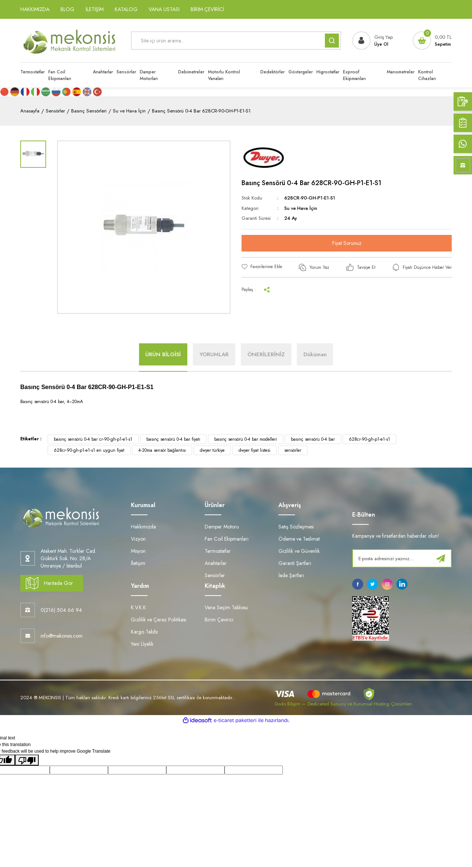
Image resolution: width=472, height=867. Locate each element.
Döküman (317, 354)
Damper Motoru (222, 526)
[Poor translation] (27, 760)
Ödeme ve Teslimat (299, 538)
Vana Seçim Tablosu (226, 607)
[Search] (236, 40)
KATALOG (126, 9)
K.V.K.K (138, 607)
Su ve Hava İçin (300, 208)
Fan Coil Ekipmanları (227, 538)
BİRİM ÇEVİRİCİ (207, 9)
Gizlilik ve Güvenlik (299, 551)
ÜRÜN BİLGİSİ (160, 354)
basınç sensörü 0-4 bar (313, 439)
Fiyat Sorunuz (346, 243)
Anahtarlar (216, 563)
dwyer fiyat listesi (254, 450)
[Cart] (432, 40)
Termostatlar (218, 551)
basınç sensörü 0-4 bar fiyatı (173, 439)
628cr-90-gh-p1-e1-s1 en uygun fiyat (89, 450)
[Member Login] (372, 40)
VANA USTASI (164, 9)
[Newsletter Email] (402, 558)
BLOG (67, 9)
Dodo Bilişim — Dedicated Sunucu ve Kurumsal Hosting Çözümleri (343, 703)
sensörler (292, 450)
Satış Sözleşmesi (296, 526)
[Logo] (70, 41)
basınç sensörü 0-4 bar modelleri (245, 439)
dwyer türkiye (212, 450)
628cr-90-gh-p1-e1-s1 (369, 439)
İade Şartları (291, 575)
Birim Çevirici (219, 619)
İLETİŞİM (95, 9)
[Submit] (441, 558)
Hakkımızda (143, 526)
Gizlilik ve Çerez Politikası (158, 619)
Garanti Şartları (294, 563)
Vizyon (138, 538)
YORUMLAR (213, 354)
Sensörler (215, 575)
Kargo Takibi (144, 631)
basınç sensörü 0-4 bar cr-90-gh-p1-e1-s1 (93, 439)
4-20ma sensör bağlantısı (162, 450)
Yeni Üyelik (142, 644)
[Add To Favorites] (262, 266)
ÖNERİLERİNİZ (266, 354)
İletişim (138, 563)
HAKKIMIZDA (34, 9)
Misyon (138, 551)
